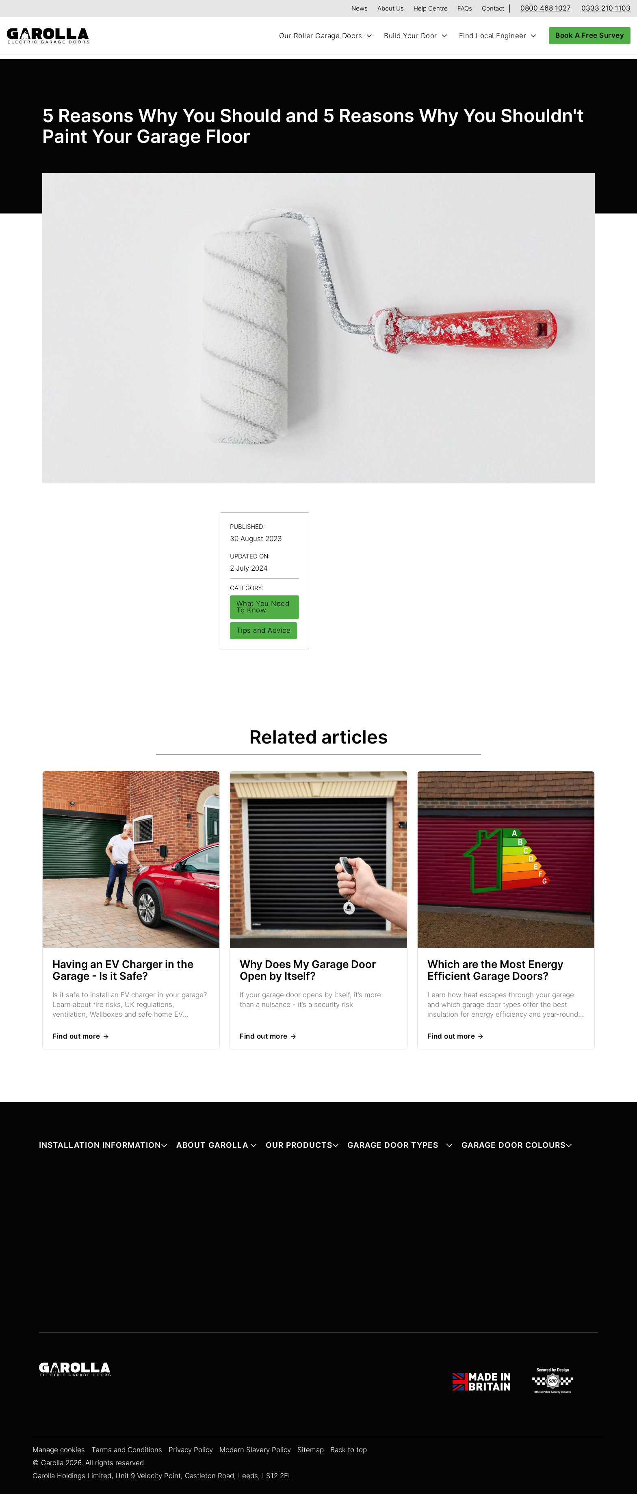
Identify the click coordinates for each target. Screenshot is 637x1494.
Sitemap (310, 1450)
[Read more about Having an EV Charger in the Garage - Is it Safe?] (131, 861)
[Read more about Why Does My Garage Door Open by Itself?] (318, 861)
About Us (390, 8)
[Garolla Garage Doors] (74, 1370)
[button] (103, 1147)
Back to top (348, 1450)
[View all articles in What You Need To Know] (264, 607)
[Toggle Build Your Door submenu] (444, 35)
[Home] (51, 36)
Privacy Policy (191, 1450)
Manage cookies (58, 1450)
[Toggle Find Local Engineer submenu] (533, 35)
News (359, 8)
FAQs (464, 8)
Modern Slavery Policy (255, 1450)
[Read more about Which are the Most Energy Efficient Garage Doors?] (506, 861)
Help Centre (431, 8)
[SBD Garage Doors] (554, 1382)
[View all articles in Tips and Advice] (263, 630)
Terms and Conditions (126, 1450)
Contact (493, 8)
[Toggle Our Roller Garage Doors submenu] (369, 35)
